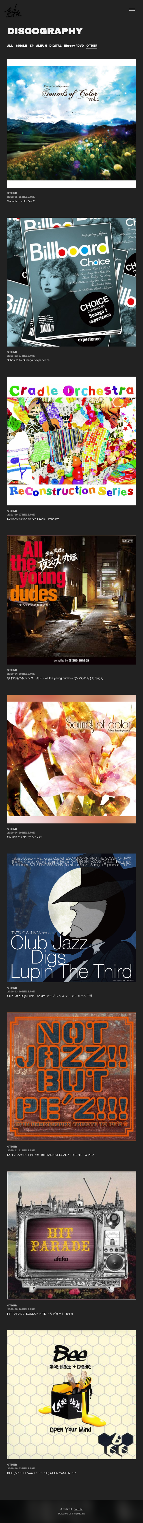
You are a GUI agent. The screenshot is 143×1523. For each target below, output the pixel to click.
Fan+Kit (78, 1509)
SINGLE (21, 45)
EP (32, 45)
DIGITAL (55, 45)
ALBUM (41, 45)
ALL (10, 45)
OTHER (91, 45)
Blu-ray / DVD (74, 45)
